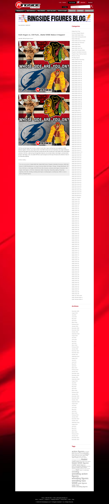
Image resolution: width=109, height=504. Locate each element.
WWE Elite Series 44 (76, 144)
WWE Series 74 (75, 250)
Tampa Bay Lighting (54, 170)
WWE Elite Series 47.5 (77, 152)
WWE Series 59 (75, 235)
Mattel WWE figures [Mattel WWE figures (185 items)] (80, 463)
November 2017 (75, 352)
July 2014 (74, 426)
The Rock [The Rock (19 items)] (73, 470)
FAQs (69, 499)
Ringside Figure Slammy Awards (79, 54)
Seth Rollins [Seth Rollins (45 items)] (83, 467)
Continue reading (22, 159)
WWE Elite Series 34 (76, 125)
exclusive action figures (54, 168)
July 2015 (74, 405)
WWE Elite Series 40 (76, 137)
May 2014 (74, 428)
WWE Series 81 (75, 263)
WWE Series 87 (75, 273)
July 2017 (74, 360)
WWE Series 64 (75, 244)
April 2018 (74, 343)
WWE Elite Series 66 (76, 186)
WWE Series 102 (76, 203)
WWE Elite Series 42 (76, 140)
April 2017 (74, 365)
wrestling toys (55, 171)
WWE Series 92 (75, 282)
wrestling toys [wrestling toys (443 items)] (79, 480)
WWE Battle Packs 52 (77, 93)
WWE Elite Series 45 (76, 146)
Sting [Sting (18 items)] (85, 468)
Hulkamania (37, 170)
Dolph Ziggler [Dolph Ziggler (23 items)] (82, 455)
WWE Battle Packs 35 (77, 74)
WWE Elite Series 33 (76, 123)
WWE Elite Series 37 (76, 131)
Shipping (80, 10)
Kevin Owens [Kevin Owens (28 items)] (84, 457)
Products (20, 10)
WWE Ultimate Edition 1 (77, 297)
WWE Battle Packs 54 (77, 97)
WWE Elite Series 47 (76, 150)
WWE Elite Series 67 (76, 188)
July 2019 (74, 315)
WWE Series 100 (76, 199)
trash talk (26, 171)
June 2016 (74, 384)
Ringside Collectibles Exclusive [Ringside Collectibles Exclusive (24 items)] (83, 466)
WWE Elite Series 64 (76, 182)
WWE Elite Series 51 (76, 159)
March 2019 (74, 322)
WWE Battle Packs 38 (77, 78)
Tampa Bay (46, 170)
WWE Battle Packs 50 (77, 91)
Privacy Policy (64, 499)
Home (36, 499)
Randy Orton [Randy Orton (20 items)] (74, 466)
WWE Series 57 (75, 231)
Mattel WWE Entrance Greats (78, 40)
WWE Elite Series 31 (76, 120)
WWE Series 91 (75, 280)
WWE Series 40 (75, 205)
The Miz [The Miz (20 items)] (88, 468)
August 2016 (75, 381)
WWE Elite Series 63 (76, 180)
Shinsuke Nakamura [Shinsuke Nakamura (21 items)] (80, 468)
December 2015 (75, 396)
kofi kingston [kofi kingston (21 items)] (74, 459)
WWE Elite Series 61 (76, 176)
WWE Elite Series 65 (76, 184)
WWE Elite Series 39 (76, 135)
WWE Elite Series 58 (76, 171)
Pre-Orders (41, 10)
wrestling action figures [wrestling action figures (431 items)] (80, 475)
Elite (43, 168)
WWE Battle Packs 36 (77, 76)
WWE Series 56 (75, 229)
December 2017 (75, 350)
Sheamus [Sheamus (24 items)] (74, 468)
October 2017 (75, 354)
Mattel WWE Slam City (77, 48)
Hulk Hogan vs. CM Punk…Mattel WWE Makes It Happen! (41, 35)
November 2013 (75, 439)
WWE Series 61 (75, 239)
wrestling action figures (38, 171)
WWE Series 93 (75, 284)
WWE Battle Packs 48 (77, 87)
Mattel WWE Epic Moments (78, 42)
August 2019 (75, 313)
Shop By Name (62, 10)
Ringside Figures (29, 38)
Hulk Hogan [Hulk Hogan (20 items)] (79, 456)
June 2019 (74, 316)
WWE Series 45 (75, 214)
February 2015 (75, 415)
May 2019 (74, 318)
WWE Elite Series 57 (76, 169)
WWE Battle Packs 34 (77, 72)
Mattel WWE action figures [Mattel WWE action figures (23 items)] (85, 461)
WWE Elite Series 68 (76, 189)
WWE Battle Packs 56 (77, 99)
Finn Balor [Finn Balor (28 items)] (74, 456)
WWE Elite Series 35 (76, 127)
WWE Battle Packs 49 (77, 89)
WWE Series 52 (75, 222)
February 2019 (75, 324)
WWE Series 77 (75, 256)
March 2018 (74, 345)
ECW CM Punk (37, 168)
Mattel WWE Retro (76, 44)
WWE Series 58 (75, 233)
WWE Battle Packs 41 (77, 82)
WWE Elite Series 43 (76, 142)
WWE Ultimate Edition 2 (77, 299)
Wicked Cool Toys (76, 55)
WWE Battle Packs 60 (77, 106)
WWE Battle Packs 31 (77, 67)
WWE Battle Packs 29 (77, 63)
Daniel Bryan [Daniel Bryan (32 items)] (86, 454)
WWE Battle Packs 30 (77, 65)
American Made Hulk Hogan (45, 166)
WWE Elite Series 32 (76, 121)
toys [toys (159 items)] (77, 470)
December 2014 (75, 418)
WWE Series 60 (75, 237)
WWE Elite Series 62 (76, 178)
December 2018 (75, 328)
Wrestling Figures (76, 57)
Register (64, 2)
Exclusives (62, 168)
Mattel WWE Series (43, 164)
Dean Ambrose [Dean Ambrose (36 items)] (75, 455)
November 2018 (75, 330)
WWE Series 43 (75, 210)
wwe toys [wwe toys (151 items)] (75, 485)
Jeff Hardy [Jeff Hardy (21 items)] (84, 456)
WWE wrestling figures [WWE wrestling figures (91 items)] (79, 486)
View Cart (83, 2)
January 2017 (75, 371)
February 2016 (75, 392)
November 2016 (75, 375)
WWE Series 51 (75, 220)
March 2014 (74, 432)
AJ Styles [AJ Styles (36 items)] (86, 451)
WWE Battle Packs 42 (77, 84)
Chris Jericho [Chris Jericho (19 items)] (80, 454)
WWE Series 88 (75, 274)
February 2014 (75, 433)
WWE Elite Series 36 (76, 129)
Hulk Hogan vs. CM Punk (28, 170)
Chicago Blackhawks (61, 166)
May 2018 (74, 341)
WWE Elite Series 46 (76, 148)
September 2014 (75, 422)
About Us (72, 10)
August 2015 (75, 403)
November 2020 (75, 311)
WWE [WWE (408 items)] (75, 483)
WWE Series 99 (75, 293)
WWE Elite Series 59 (76, 172)
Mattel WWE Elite (34, 164)
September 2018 (75, 333)
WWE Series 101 (76, 201)
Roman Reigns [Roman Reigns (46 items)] (76, 467)
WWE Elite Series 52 (76, 161)
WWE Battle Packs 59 (77, 104)
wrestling (31, 171)
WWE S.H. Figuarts (76, 197)
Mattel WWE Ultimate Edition (78, 50)
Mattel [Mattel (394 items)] (84, 459)
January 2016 (75, 394)
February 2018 (75, 347)
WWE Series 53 (75, 223)
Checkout (90, 2)
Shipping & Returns (55, 499)
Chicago (54, 166)
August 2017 (75, 358)
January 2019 (75, 326)
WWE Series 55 (75, 227)
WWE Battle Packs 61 (77, 108)
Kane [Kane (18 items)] (79, 457)
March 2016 (74, 390)
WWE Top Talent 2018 (77, 295)
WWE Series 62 (75, 240)
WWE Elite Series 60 (76, 174)
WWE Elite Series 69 (76, 191)
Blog (73, 499)
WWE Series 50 (75, 218)
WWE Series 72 (75, 246)
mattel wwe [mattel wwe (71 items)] (75, 461)
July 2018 (74, 337)
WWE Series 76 (75, 254)
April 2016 (74, 388)
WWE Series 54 (75, 225)
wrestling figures (48, 171)
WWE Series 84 (75, 269)
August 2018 (75, 335)
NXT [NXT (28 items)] (85, 465)
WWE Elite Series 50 (76, 157)
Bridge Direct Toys (76, 31)
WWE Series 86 (75, 271)
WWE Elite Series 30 (76, 118)
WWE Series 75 (75, 252)
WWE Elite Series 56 (76, 167)
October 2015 (75, 399)
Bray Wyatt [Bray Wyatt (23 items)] (86, 453)
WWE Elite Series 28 (76, 114)
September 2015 (75, 401)
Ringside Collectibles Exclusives (55, 164)
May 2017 (74, 364)
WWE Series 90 (75, 278)
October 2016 (75, 377)
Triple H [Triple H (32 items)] (81, 470)
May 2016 (74, 386)
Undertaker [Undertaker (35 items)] (86, 470)
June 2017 (74, 362)
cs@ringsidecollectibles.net (61, 497)
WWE (60, 171)
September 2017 (75, 356)
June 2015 (74, 407)
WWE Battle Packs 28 (77, 61)
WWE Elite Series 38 (76, 133)
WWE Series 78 (75, 257)
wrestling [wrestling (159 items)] (75, 472)
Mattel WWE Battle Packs (77, 35)
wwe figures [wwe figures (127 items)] (82, 483)
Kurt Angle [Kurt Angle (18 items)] (79, 459)
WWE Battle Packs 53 (77, 95)
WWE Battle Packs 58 (77, 103)
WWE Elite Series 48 (76, 154)
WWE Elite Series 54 (76, 165)
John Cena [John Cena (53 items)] (75, 457)
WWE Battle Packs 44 (77, 86)
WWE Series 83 (75, 267)
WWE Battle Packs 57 (77, 101)
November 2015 (75, 398)
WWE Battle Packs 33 (77, 71)
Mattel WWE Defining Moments (79, 37)
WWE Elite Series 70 (76, 193)
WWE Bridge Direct (76, 110)
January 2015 (75, 416)
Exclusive (46, 168)
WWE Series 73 (75, 248)
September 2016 (75, 379)
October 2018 (75, 332)
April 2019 (74, 320)
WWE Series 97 (75, 290)
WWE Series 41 (75, 206)
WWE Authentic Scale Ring (78, 59)
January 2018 (75, 349)
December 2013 (75, 437)
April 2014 (74, 430)
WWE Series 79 (75, 259)
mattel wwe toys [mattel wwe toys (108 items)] (78, 465)
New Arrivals (31, 10)
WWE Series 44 (75, 212)
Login (60, 2)
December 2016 (75, 373)
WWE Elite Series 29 (76, 116)
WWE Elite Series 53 (76, 163)
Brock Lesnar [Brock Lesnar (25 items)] (75, 454)
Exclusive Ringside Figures (78, 33)
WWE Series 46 (75, 216)
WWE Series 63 (75, 242)
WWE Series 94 (75, 286)
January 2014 (75, 435)
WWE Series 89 (75, 276)
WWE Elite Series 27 (76, 112)
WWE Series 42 (75, 208)
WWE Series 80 (75, 261)
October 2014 (75, 420)
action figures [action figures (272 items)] (78, 451)
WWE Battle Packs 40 (77, 80)
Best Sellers (51, 10)
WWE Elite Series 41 (76, 138)
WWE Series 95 (75, 288)
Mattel (42, 170)
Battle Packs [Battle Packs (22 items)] (74, 452)
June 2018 (74, 339)
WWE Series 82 (75, 265)
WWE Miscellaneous (28, 166)
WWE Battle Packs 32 (77, 69)
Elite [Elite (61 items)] (87, 455)
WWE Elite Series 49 (76, 155)
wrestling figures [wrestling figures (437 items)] (80, 478)
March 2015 (74, 413)
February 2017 (75, 369)
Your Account (72, 2)
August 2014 (75, 424)
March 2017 (74, 367)
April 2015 (74, 411)
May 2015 (74, 409)
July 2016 (74, 382)
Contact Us (89, 10)
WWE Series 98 (75, 291)
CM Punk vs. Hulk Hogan (28, 168)
